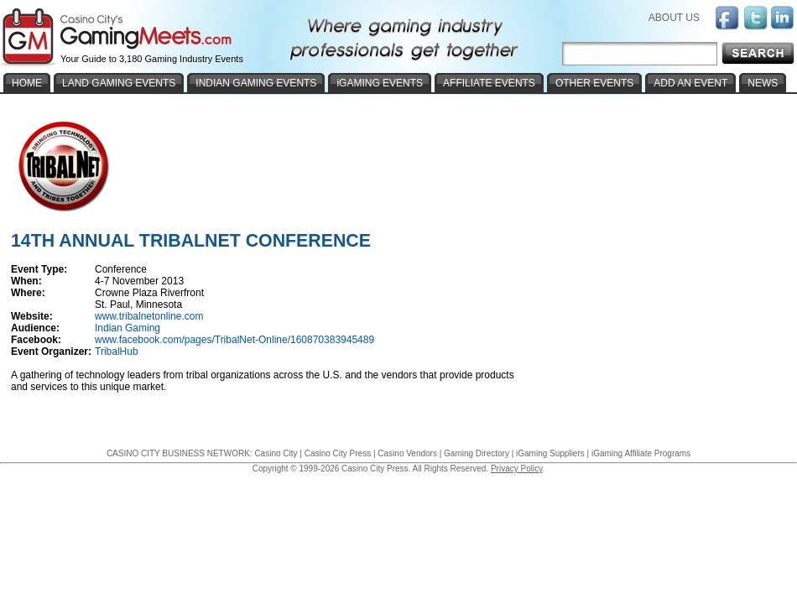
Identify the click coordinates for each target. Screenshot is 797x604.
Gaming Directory (476, 453)
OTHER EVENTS (594, 83)
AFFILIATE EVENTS (489, 83)
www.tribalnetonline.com (149, 316)
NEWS (763, 83)
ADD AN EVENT (690, 83)
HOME (27, 83)
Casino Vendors (407, 453)
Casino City (275, 453)
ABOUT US (674, 17)
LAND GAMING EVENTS (118, 83)
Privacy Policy (517, 468)
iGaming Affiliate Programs (640, 453)
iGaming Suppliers (550, 453)
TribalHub (116, 351)
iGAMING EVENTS (379, 83)
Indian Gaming (127, 328)
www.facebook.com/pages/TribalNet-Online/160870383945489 (234, 340)
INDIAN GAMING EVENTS (255, 83)
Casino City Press (338, 453)
